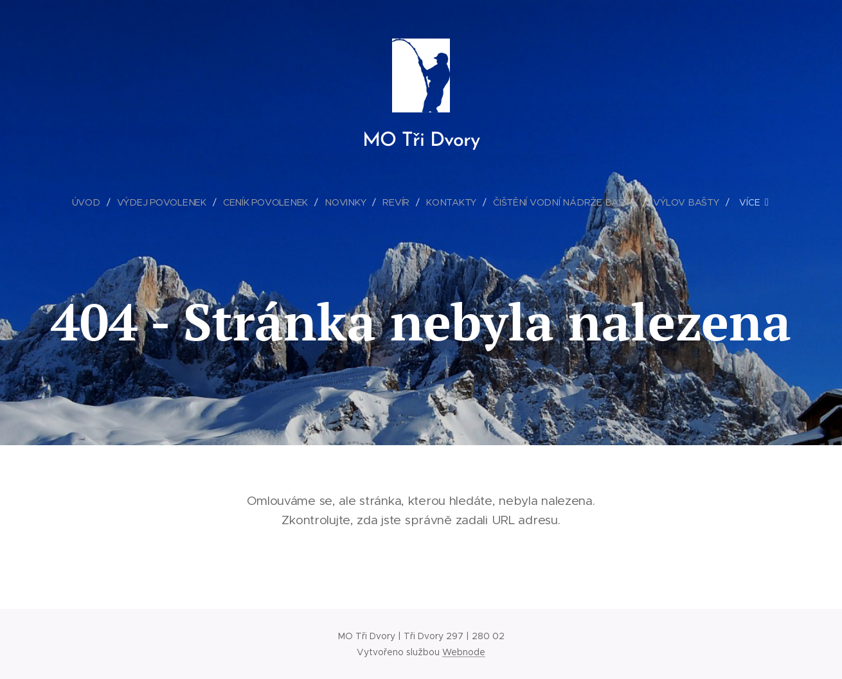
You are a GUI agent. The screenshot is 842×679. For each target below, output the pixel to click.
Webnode (463, 652)
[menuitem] (92, 202)
